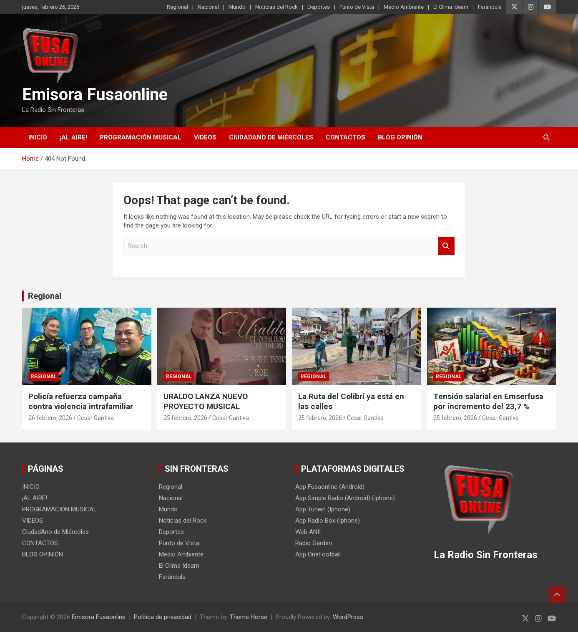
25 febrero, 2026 (185, 418)
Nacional (208, 7)
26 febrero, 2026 (50, 418)
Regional (177, 7)
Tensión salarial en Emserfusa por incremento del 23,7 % (488, 402)
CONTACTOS (345, 137)
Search (446, 246)
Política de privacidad (162, 617)
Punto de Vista (356, 7)
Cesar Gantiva (95, 418)
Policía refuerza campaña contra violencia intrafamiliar (80, 402)
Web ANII (308, 532)
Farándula (490, 7)
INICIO (37, 137)
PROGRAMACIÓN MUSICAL (140, 137)
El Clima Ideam (450, 7)
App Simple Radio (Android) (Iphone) (345, 498)
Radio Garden (313, 543)
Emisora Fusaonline (95, 94)
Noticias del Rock (276, 7)
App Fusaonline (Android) (329, 486)
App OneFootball (318, 554)
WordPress (348, 617)
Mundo (237, 7)
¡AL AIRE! (73, 137)
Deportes (318, 7)
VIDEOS (205, 137)
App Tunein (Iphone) (322, 509)
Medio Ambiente (404, 7)
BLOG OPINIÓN (400, 137)
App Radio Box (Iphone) (327, 520)
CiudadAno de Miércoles (271, 137)
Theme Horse (248, 617)
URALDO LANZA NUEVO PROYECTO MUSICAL (205, 402)
